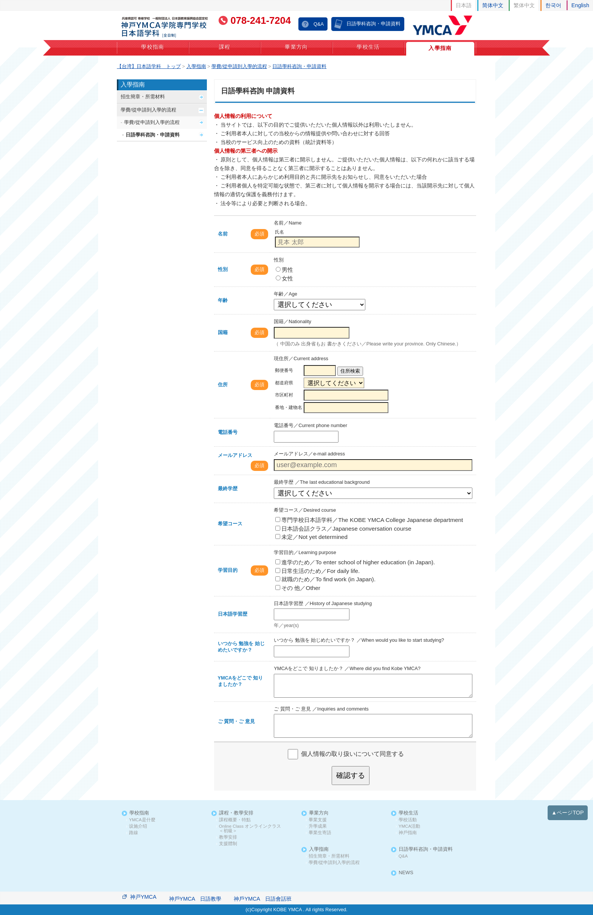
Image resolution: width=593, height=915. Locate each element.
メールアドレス (235, 455)
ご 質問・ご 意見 (236, 721)
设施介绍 (138, 826)
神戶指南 (408, 833)
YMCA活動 (409, 826)
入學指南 (440, 48)
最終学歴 (228, 488)
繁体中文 (524, 5)
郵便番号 (284, 370)
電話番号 (228, 432)
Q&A (319, 24)
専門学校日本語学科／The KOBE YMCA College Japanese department (369, 520)
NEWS (406, 872)
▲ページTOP (567, 813)
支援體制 (228, 844)
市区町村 (284, 395)
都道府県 (284, 383)
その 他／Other (297, 588)
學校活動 (408, 820)
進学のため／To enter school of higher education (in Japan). (355, 562)
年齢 (223, 300)
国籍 (223, 332)
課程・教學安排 (236, 813)
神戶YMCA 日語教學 (195, 899)
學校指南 (153, 47)
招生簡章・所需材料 (143, 96)
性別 (223, 269)
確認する (350, 775)
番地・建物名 (288, 407)
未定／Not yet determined (311, 537)
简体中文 (492, 5)
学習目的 (228, 570)
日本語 (464, 5)
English (580, 5)
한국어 (553, 5)
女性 (284, 278)
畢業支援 (318, 820)
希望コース (230, 523)
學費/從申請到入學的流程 (148, 110)
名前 (223, 234)
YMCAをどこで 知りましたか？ (240, 681)
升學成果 (318, 826)
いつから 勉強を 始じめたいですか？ (241, 647)
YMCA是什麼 (142, 820)
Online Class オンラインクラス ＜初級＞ (252, 828)
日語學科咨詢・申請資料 (373, 23)
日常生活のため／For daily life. (317, 571)
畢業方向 (296, 47)
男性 (284, 269)
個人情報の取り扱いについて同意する (352, 754)
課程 (225, 47)
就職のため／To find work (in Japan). (325, 579)
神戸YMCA (143, 897)
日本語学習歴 (232, 614)
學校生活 (368, 47)
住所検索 (350, 371)
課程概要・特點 (235, 820)
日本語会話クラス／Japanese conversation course (343, 528)
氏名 (279, 232)
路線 (133, 833)
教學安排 (228, 837)
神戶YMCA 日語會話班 (263, 899)
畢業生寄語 (320, 833)
